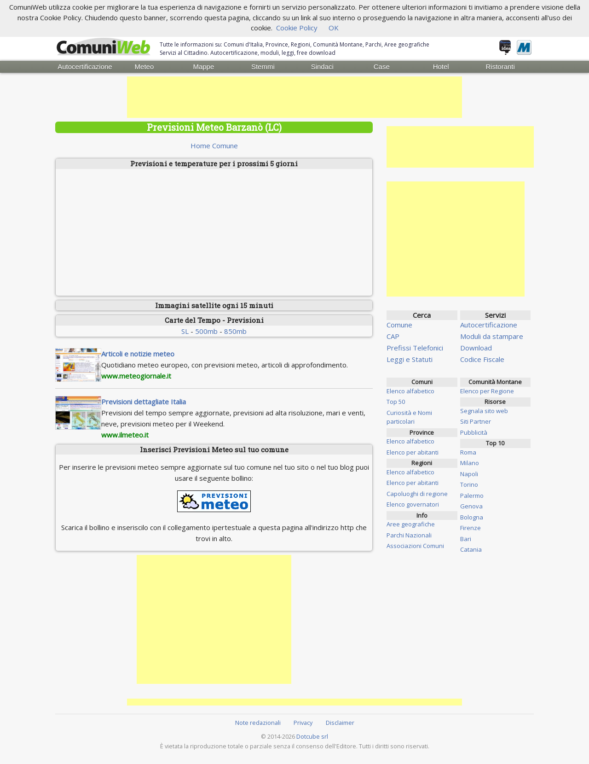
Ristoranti (499, 66)
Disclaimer (340, 722)
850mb (235, 330)
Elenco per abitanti (413, 452)
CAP (393, 336)
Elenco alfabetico (410, 390)
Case (382, 66)
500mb (206, 330)
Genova (471, 506)
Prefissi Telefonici (415, 347)
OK (334, 27)
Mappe (203, 66)
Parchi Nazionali (409, 535)
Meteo (144, 66)
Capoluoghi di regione (417, 493)
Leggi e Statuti (410, 359)
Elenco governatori (413, 504)
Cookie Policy (297, 27)
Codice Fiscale (482, 359)
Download (476, 347)
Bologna (471, 517)
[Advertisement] (294, 97)
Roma (468, 452)
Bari (465, 538)
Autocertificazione (85, 66)
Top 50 (396, 401)
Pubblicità (473, 432)
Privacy (303, 722)
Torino (469, 484)
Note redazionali (258, 722)
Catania (471, 549)
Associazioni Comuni (415, 546)
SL (185, 330)
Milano (469, 463)
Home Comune (214, 145)
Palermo (472, 495)
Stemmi (263, 66)
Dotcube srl (312, 736)
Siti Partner (475, 421)
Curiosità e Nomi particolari (409, 417)
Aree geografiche (411, 524)
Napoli (469, 473)
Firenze (470, 528)
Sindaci (322, 66)
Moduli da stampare (491, 336)
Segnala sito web (484, 410)
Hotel (441, 66)
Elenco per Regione (487, 390)
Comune (399, 324)
